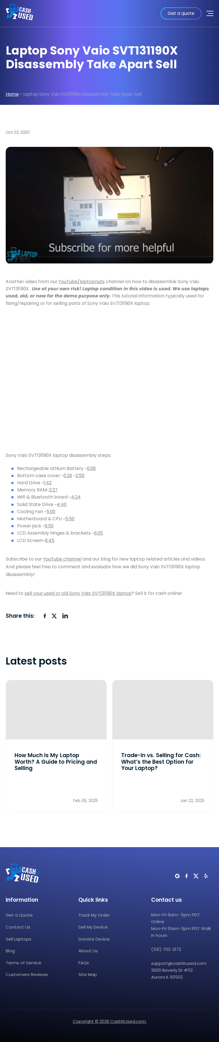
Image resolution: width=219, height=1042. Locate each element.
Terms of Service (23, 963)
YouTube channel (62, 559)
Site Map (87, 974)
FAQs (83, 963)
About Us (88, 951)
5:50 (69, 518)
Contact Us (18, 927)
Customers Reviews (27, 974)
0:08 (91, 468)
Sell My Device (93, 927)
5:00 (50, 511)
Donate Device (94, 939)
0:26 (68, 475)
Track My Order (94, 915)
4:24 (76, 497)
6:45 (49, 540)
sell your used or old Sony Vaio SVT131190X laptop (78, 593)
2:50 (80, 475)
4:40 (61, 504)
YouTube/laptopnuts (81, 281)
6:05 (98, 533)
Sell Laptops (18, 939)
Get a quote (181, 13)
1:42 (48, 482)
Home (12, 94)
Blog (10, 951)
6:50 (49, 526)
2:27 (53, 490)
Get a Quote (19, 915)
